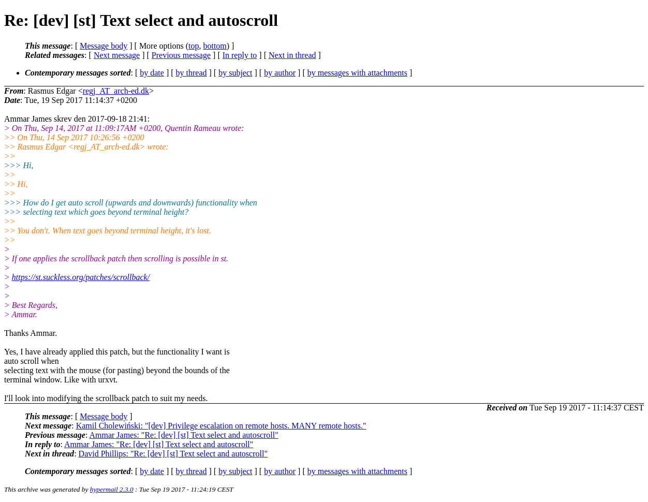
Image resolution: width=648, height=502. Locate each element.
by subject (235, 72)
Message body (103, 45)
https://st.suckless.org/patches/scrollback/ (81, 277)
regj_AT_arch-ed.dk (116, 90)
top (193, 45)
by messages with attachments (357, 72)
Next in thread (292, 55)
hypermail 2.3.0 (112, 489)
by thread (191, 72)
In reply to (240, 55)
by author (280, 72)
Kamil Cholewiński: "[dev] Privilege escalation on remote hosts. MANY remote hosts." (221, 425)
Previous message (181, 55)
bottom (214, 45)
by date (152, 72)
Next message (117, 55)
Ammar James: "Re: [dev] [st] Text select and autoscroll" (183, 435)
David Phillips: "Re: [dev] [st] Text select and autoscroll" (173, 453)
